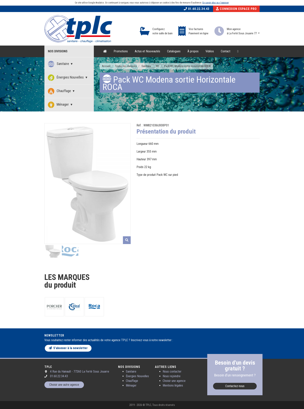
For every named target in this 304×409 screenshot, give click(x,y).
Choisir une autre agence (64, 385)
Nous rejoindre (171, 376)
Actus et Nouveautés (147, 51)
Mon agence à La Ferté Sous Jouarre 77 (242, 31)
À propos (193, 51)
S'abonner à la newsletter (68, 348)
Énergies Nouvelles (66, 77)
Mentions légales (173, 385)
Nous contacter (172, 371)
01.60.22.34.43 (196, 8)
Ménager (59, 105)
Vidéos (210, 51)
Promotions (121, 51)
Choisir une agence (174, 381)
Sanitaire (59, 64)
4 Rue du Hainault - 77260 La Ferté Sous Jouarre (79, 371)
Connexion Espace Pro (236, 9)
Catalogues (173, 51)
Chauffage (60, 91)
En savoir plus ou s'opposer (215, 2)
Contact (225, 51)
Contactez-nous (234, 386)
